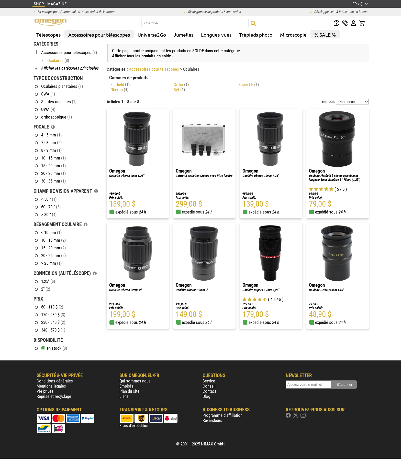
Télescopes (48, 34)
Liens (124, 396)
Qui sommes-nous (135, 380)
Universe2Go (152, 34)
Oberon (119, 89)
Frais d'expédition (134, 425)
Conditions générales (55, 380)
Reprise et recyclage (54, 396)
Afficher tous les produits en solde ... (144, 55)
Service (209, 380)
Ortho (181, 84)
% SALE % (325, 34)
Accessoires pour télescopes (99, 34)
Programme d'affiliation (222, 415)
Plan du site (129, 391)
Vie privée (45, 391)
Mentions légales (51, 386)
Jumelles (183, 34)
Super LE (248, 84)
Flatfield (120, 84)
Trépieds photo (255, 34)
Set (179, 89)
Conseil (209, 386)
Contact (209, 391)
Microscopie (293, 34)
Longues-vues (216, 34)
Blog (206, 396)
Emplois (126, 386)
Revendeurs (212, 420)
